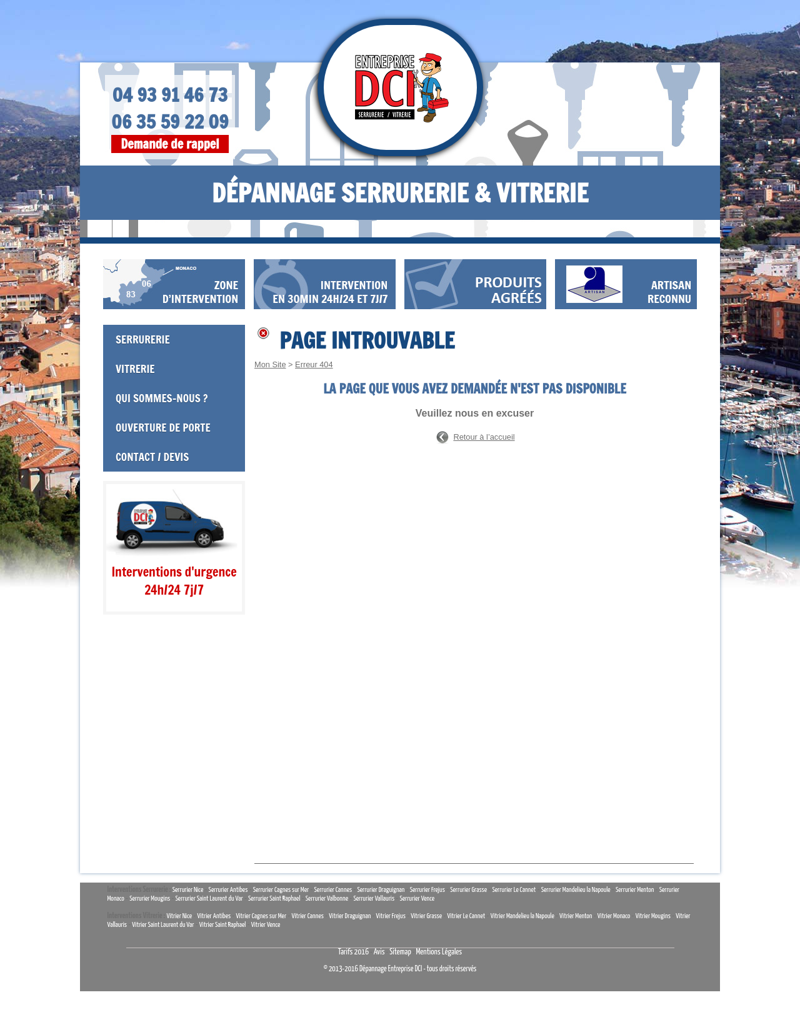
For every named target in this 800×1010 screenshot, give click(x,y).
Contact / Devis (152, 457)
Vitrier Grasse (426, 916)
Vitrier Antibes (214, 916)
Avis (379, 952)
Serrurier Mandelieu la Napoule (576, 889)
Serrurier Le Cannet (514, 889)
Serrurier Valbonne (327, 898)
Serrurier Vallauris (373, 898)
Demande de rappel (170, 144)
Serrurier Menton (635, 889)
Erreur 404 (313, 364)
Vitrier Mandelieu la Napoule (522, 916)
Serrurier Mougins (149, 898)
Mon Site (270, 364)
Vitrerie (135, 369)
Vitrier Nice (179, 916)
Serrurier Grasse (468, 889)
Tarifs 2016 (353, 952)
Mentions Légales (439, 952)
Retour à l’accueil (483, 437)
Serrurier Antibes (228, 889)
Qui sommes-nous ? (162, 398)
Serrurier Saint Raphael (274, 898)
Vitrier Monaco (614, 916)
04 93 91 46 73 (170, 94)
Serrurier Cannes (333, 889)
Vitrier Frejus (391, 916)
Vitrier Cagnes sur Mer (261, 916)
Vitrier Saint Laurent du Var (163, 924)
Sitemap (400, 952)
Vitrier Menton (575, 916)
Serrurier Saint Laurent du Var (209, 898)
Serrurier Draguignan (380, 889)
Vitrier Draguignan (350, 916)
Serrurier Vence (416, 898)
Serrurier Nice (188, 889)
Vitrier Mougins (653, 916)
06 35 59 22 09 (170, 121)
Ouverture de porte (163, 427)
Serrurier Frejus (427, 889)
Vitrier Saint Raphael (222, 924)
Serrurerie (143, 339)
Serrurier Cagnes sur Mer (281, 889)
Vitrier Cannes (307, 916)
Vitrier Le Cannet (466, 916)
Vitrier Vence (266, 924)
